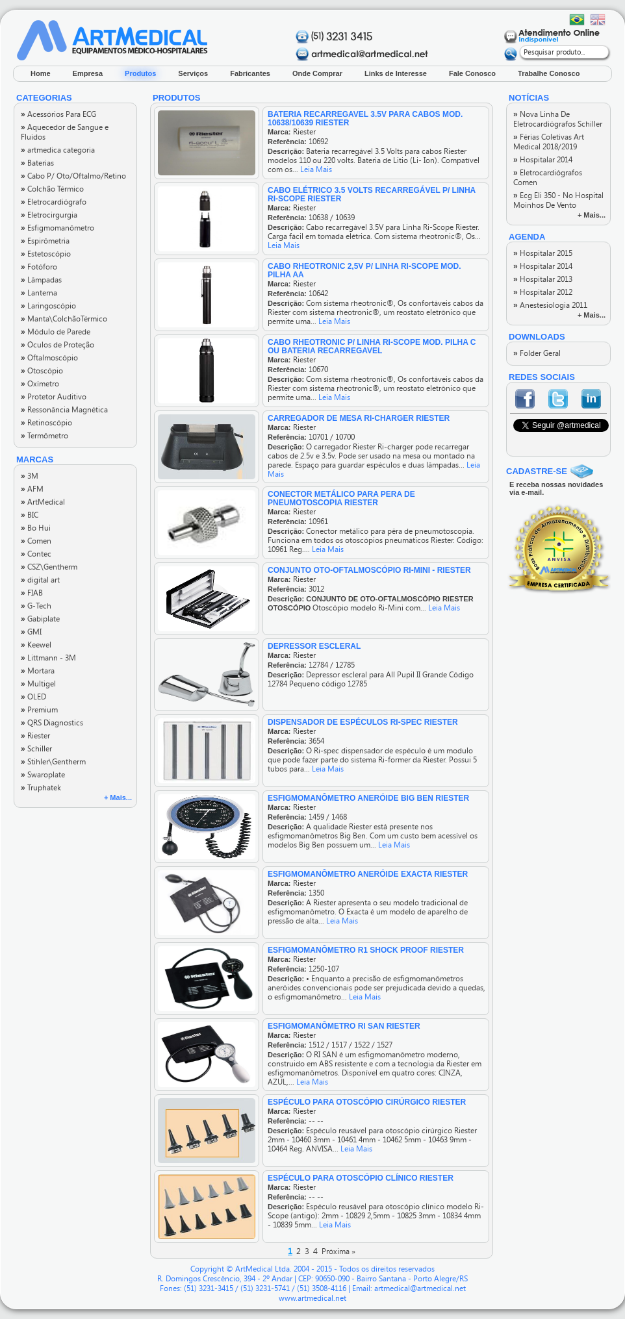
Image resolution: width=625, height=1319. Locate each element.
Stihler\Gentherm (53, 761)
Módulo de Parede (55, 331)
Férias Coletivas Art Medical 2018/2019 (548, 141)
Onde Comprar (317, 73)
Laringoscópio (48, 305)
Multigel (38, 683)
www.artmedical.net (312, 1298)
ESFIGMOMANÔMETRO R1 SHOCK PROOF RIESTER (366, 950)
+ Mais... (118, 797)
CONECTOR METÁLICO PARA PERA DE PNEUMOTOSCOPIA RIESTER (341, 498)
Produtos (140, 73)
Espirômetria (45, 240)
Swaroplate (43, 774)
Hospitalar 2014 (542, 159)
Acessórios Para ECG (58, 114)
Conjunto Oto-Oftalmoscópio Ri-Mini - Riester (369, 570)
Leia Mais (316, 169)
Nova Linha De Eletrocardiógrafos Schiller (557, 119)
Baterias (37, 163)
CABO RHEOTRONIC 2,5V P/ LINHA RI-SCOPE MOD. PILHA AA (364, 270)
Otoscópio (42, 370)
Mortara (38, 670)
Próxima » (338, 1251)
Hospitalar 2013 (542, 279)
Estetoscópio (46, 253)
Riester (35, 735)
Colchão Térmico (52, 189)
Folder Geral (537, 353)
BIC (29, 515)
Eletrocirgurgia (49, 215)
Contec (36, 554)
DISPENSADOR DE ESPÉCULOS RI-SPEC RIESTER (363, 722)
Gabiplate (40, 618)
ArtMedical (43, 502)
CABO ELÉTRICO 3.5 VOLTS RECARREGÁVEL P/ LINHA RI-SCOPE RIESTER (372, 194)
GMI (31, 631)
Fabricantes (250, 73)
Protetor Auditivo (53, 396)
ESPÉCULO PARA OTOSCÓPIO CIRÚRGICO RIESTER (367, 1102)
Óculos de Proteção (57, 344)
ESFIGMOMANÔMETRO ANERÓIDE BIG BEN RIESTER (368, 798)
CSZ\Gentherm (49, 567)
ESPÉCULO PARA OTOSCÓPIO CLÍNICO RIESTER (360, 1178)
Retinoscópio (46, 422)
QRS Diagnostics (52, 722)
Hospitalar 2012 (542, 292)
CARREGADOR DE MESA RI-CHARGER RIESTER (359, 418)
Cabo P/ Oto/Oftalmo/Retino (73, 176)
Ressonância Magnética (64, 409)
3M (29, 476)
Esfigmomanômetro (57, 227)
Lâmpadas (41, 279)
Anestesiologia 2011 (550, 305)
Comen (36, 541)
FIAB (32, 592)
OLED (33, 696)
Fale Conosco (472, 73)
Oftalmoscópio (49, 357)
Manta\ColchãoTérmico (64, 318)
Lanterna (39, 292)
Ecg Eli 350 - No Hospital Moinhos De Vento (558, 200)
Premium (39, 709)
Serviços (193, 73)
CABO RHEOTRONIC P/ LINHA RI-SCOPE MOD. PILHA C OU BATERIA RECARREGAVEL (372, 346)
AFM (32, 489)
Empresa (88, 73)
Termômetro (44, 435)
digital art (40, 579)
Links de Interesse (395, 73)
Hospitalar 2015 (542, 253)
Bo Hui (36, 528)
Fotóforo (39, 266)
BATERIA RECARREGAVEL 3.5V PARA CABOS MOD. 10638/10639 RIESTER (365, 118)
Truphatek (41, 787)
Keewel (36, 644)
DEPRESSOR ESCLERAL (314, 646)
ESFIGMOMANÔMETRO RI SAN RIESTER (344, 1026)
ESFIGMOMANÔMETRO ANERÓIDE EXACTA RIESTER (368, 874)
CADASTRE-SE (536, 471)
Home (41, 73)
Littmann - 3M (48, 657)
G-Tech (36, 605)
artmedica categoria (58, 150)
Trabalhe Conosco (549, 73)
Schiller (36, 748)
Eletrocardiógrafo (53, 202)
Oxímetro (40, 383)
